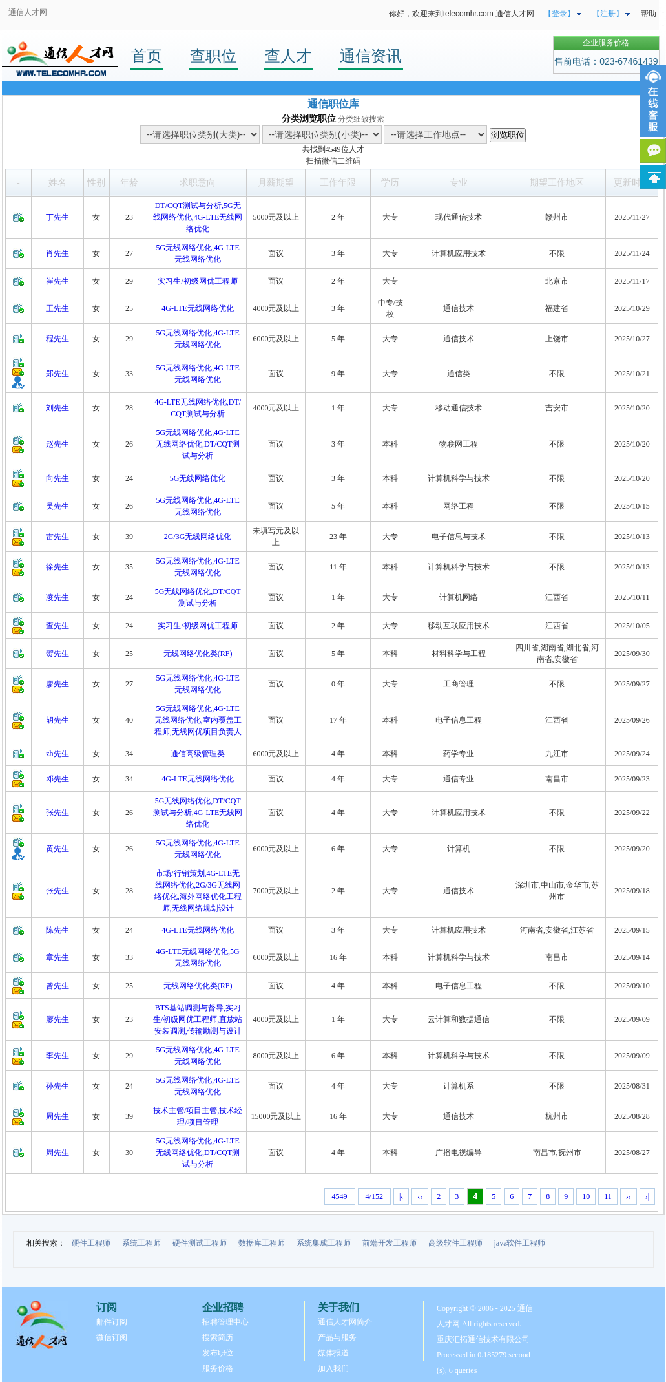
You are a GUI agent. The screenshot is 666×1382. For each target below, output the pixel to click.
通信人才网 (27, 12)
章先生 (57, 957)
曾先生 (57, 985)
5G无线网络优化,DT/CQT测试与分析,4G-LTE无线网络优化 (198, 812)
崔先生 (57, 281)
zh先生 (57, 753)
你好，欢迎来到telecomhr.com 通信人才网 (461, 13)
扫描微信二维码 (333, 160)
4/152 (374, 1196)
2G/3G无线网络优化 (198, 536)
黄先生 (57, 848)
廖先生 (57, 683)
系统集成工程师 (324, 1243)
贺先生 (57, 653)
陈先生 (57, 930)
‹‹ (419, 1196)
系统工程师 (141, 1243)
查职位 (213, 56)
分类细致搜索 (361, 118)
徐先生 (57, 566)
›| (647, 1196)
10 (586, 1196)
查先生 (57, 625)
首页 (146, 56)
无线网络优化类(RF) (198, 653)
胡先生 (57, 720)
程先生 (57, 338)
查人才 (288, 56)
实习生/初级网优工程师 (197, 281)
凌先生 (57, 597)
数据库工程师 (261, 1243)
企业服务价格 (606, 42)
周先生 (57, 1116)
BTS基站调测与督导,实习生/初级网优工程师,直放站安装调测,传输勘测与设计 (197, 1019)
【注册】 (607, 13)
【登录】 (559, 13)
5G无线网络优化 (198, 478)
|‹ (401, 1196)
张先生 (57, 812)
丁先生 (57, 217)
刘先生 (57, 407)
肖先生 (57, 253)
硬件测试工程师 (199, 1243)
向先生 (57, 478)
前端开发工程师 (389, 1243)
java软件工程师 (520, 1243)
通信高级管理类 (198, 753)
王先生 (57, 308)
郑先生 (57, 373)
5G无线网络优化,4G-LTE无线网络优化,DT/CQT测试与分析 (198, 444)
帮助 (648, 13)
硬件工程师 (91, 1243)
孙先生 (57, 1085)
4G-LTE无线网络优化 (197, 308)
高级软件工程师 (455, 1243)
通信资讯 (371, 56)
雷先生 (57, 536)
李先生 (57, 1055)
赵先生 (57, 444)
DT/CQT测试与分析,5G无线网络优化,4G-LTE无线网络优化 (198, 217)
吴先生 (57, 506)
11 (608, 1196)
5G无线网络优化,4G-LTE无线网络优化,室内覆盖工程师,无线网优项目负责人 (198, 720)
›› (628, 1196)
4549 (333, 149)
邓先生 (57, 778)
